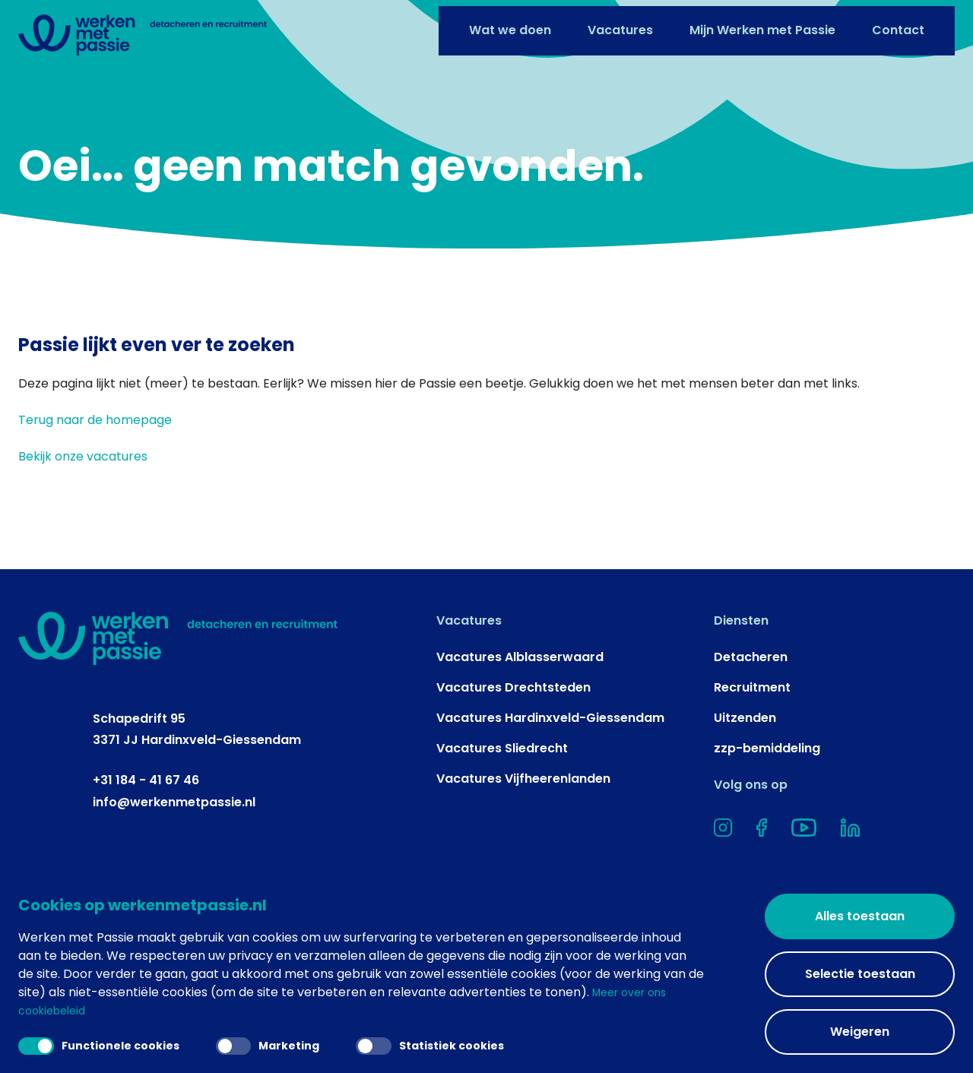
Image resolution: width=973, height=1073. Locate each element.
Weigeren (859, 1031)
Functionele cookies (103, 1043)
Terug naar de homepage (95, 485)
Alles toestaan (860, 916)
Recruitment (752, 752)
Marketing (283, 1043)
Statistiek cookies (455, 1043)
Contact (898, 24)
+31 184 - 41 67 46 (146, 845)
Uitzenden (745, 783)
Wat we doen (510, 24)
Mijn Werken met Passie (762, 24)
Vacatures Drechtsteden (513, 752)
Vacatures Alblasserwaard (520, 722)
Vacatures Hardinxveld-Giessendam (550, 783)
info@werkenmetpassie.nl (174, 867)
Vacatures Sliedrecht (502, 813)
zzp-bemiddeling (767, 813)
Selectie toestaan (860, 974)
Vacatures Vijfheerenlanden (523, 844)
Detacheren (751, 722)
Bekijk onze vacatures (82, 521)
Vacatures (620, 24)
